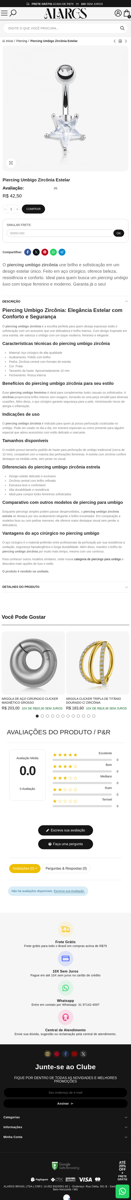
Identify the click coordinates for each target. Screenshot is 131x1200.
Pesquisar (122, 28)
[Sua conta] (118, 13)
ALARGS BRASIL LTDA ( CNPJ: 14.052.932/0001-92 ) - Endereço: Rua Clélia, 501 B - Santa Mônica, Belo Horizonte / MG (65, 1188)
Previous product (115, 41)
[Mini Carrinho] (126, 13)
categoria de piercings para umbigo (97, 559)
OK (119, 233)
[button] (37, 716)
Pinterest (45, 252)
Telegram (62, 252)
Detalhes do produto (20, 587)
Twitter (36, 252)
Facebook (28, 252)
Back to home (120, 41)
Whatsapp (53, 252)
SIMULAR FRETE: (19, 225)
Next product (125, 41)
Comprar (33, 209)
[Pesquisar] (13, 13)
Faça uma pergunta (65, 844)
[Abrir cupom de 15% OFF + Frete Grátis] (122, 1171)
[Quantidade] (11, 209)
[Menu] (4, 13)
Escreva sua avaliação (65, 830)
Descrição (11, 301)
